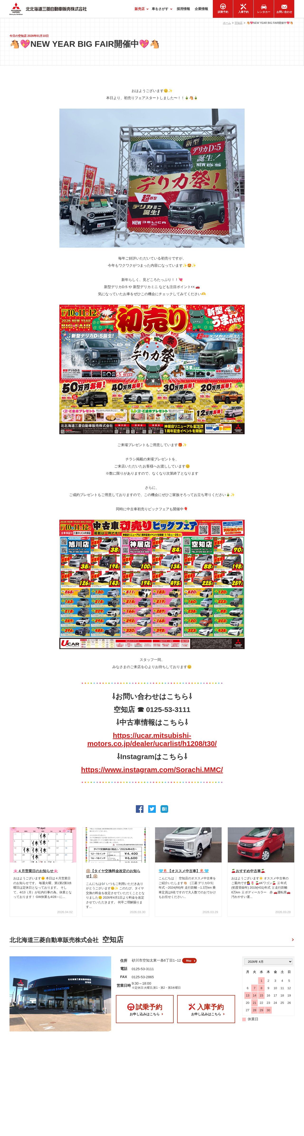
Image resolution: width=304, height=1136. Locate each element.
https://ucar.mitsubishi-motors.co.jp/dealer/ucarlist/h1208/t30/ (152, 740)
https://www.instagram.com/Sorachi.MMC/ (152, 770)
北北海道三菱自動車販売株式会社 (67, 942)
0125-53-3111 (143, 973)
